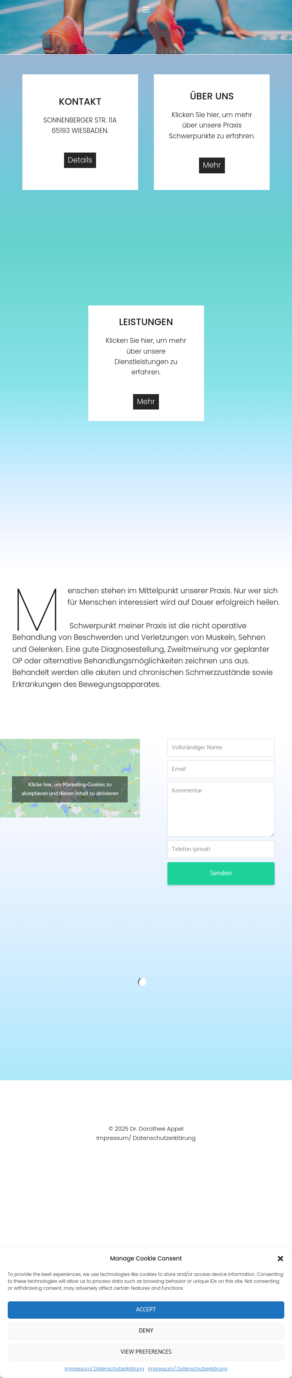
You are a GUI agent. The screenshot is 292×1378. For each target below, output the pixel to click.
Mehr (212, 165)
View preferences (146, 1352)
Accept (146, 1309)
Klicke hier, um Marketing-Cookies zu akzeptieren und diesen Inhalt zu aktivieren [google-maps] (70, 789)
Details (80, 160)
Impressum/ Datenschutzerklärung (104, 1368)
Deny (146, 1331)
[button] (280, 1258)
